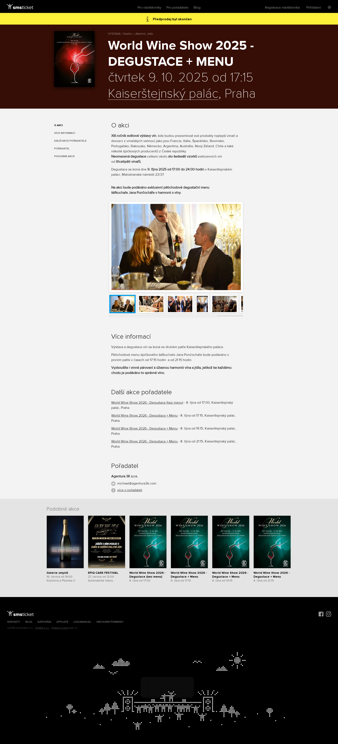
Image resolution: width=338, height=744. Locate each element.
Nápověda (44, 622)
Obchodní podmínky (110, 622)
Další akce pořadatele (70, 140)
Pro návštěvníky (149, 7)
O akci (58, 125)
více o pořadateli (129, 490)
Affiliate (62, 622)
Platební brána (60, 628)
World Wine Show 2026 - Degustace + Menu (144, 415)
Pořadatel (62, 148)
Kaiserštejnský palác (163, 94)
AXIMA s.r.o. (42, 628)
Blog (197, 7)
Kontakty (13, 622)
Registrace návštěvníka (282, 7)
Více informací (64, 133)
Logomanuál (82, 622)
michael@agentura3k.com (136, 483)
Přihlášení (313, 7)
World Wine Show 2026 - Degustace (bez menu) (147, 402)
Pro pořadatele (177, 7)
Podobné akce (64, 156)
